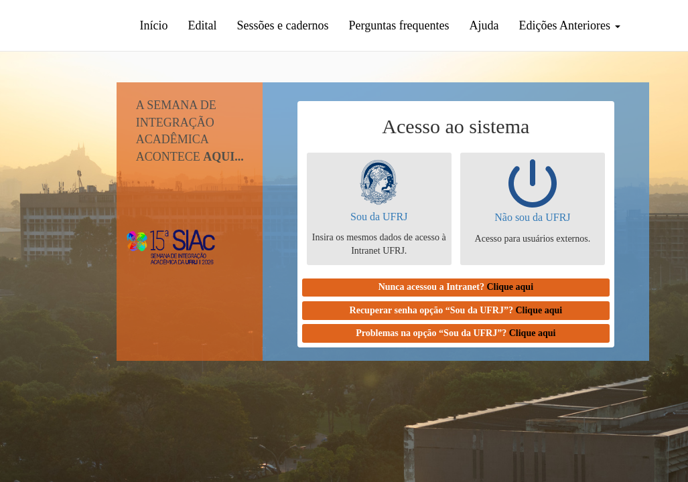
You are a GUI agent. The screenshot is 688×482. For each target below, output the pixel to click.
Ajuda (484, 25)
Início (154, 25)
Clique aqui (509, 287)
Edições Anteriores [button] (569, 25)
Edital (202, 25)
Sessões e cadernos (283, 25)
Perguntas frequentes (398, 25)
